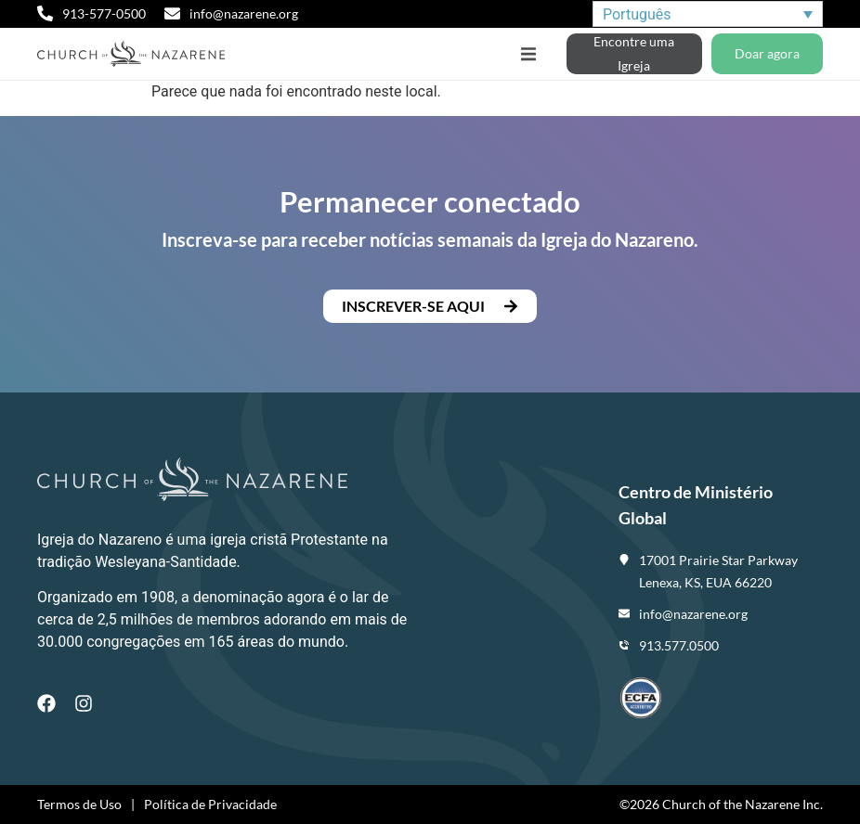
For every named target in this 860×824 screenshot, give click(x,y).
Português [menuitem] (637, 13)
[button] (528, 54)
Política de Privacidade (210, 804)
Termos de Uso (79, 804)
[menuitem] (708, 14)
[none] (708, 14)
